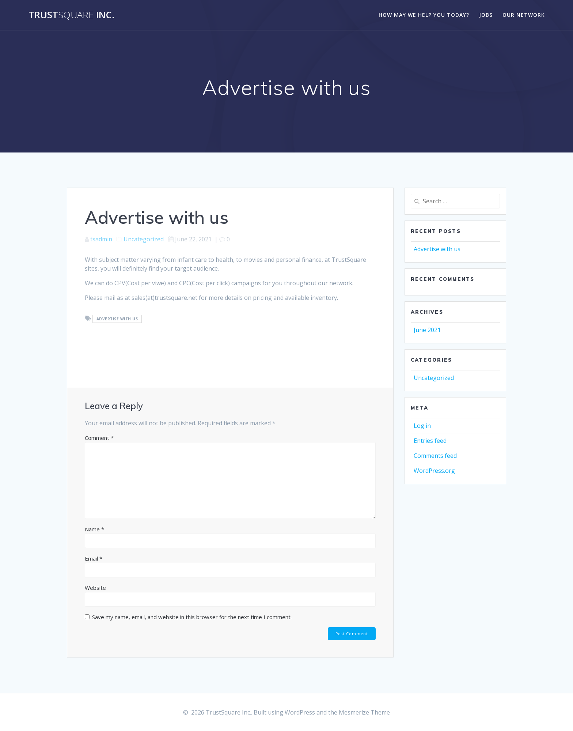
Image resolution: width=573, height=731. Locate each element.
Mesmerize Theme (364, 712)
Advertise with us (437, 249)
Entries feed (430, 441)
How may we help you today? (424, 14)
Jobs (486, 14)
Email (93, 558)
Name (94, 529)
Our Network (523, 14)
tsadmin (101, 239)
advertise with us (117, 318)
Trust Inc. (72, 15)
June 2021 (427, 330)
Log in (422, 426)
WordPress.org (434, 471)
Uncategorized (144, 239)
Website (95, 587)
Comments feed (435, 456)
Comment (99, 437)
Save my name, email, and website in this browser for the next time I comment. (192, 617)
